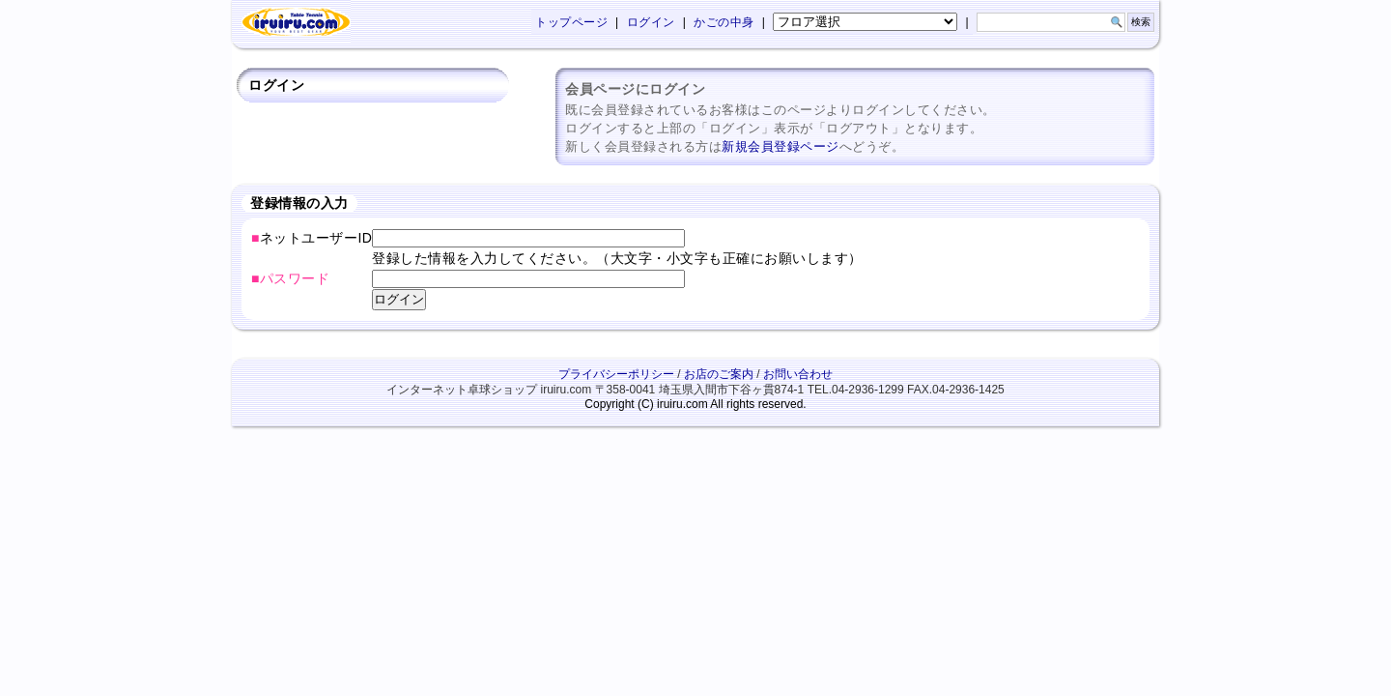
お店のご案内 (718, 374)
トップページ (571, 22)
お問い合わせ (798, 374)
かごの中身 (724, 22)
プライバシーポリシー (616, 374)
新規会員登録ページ (780, 146)
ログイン (651, 22)
